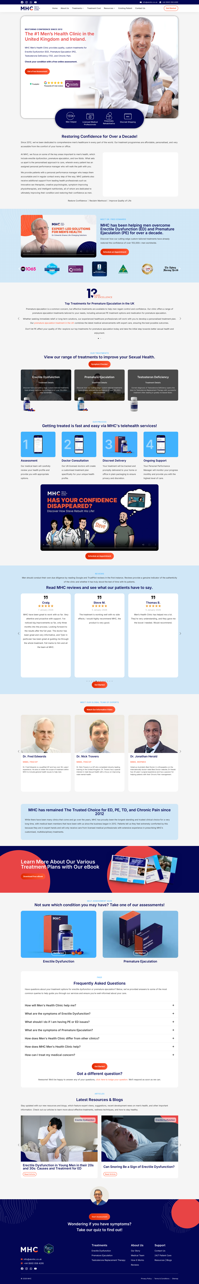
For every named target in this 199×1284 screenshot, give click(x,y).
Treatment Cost (94, 8)
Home (54, 8)
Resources (109, 8)
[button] (19, 268)
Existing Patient (125, 8)
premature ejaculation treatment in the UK (54, 323)
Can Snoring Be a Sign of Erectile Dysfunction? (139, 1167)
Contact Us (140, 8)
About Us (65, 8)
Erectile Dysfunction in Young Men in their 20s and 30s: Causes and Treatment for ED (58, 1166)
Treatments (78, 8)
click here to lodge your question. (112, 1079)
